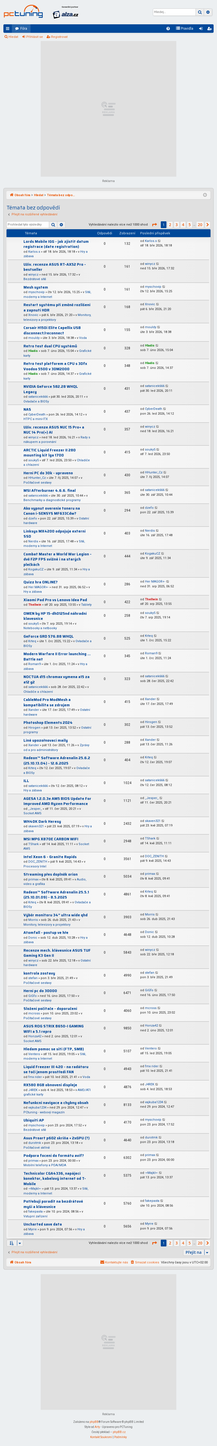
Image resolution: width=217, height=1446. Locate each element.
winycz (33, 274)
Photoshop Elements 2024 (48, 723)
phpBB (94, 1421)
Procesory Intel (34, 866)
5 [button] (189, 224)
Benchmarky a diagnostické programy (52, 500)
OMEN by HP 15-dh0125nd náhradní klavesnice (55, 616)
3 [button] (176, 224)
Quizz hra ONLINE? (40, 582)
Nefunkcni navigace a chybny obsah (55, 1103)
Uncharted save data (42, 1224)
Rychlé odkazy (9, 30)
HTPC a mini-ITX (35, 419)
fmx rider (35, 1077)
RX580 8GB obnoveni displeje (50, 1085)
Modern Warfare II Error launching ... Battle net (57, 656)
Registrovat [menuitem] (210, 30)
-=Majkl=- (34, 1188)
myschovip (36, 292)
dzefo (32, 518)
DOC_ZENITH (37, 861)
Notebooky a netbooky (40, 628)
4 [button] (183, 224)
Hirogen (34, 728)
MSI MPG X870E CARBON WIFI (50, 839)
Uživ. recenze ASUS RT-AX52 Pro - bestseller (54, 267)
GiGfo (32, 996)
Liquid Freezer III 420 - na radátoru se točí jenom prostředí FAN (55, 1069)
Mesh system (35, 287)
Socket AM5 (32, 813)
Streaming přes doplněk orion (50, 874)
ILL (26, 781)
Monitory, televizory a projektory (46, 925)
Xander (33, 710)
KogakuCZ (36, 569)
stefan (33, 978)
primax (33, 879)
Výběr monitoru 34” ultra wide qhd (55, 915)
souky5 (33, 460)
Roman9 (34, 664)
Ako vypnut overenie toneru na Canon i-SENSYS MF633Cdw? (51, 511)
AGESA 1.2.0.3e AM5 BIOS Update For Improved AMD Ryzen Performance (57, 801)
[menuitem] (168, 28)
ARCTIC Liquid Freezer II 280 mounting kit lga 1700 (49, 452)
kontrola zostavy (39, 973)
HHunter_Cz (37, 478)
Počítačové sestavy (37, 482)
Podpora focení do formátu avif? (53, 1156)
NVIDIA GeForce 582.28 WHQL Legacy (50, 389)
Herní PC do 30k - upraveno (48, 473)
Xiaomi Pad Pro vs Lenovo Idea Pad (55, 600)
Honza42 (34, 1036)
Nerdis (33, 541)
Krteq (32, 641)
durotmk (34, 1143)
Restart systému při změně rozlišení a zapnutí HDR (56, 307)
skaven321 (36, 826)
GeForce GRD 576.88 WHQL (48, 636)
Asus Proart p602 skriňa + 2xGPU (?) (56, 1138)
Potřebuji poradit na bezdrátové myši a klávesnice (53, 1204)
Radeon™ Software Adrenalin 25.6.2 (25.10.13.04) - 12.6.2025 (56, 760)
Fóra (23, 29)
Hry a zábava (32, 592)
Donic (32, 938)
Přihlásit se (34, 37)
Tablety (86, 605)
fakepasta (35, 1211)
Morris (33, 920)
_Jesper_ (35, 809)
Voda (83, 338)
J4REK (33, 1090)
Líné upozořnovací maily (45, 740)
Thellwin (34, 605)
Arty (97, 1426)
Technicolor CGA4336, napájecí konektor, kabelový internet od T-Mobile (54, 1178)
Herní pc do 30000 (40, 991)
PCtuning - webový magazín (44, 1112)
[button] (154, 224)
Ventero (34, 1054)
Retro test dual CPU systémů (50, 346)
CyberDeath (36, 414)
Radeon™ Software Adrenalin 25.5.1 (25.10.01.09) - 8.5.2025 (56, 894)
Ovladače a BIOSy (36, 401)
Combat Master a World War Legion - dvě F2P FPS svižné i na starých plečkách (57, 559)
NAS (27, 409)
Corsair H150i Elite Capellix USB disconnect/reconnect (52, 330)
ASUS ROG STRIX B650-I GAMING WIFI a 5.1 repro (53, 1028)
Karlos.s (34, 252)
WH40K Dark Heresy (42, 821)
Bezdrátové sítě (34, 279)
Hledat (13, 37)
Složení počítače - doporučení (50, 1009)
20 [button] (200, 224)
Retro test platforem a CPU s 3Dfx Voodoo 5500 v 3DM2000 (55, 366)
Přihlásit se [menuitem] (202, 30)
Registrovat (59, 37)
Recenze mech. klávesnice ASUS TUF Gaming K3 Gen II (57, 953)
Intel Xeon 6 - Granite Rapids (50, 857)
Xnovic (33, 315)
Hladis (33, 351)
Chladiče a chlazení (38, 692)
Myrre (32, 1229)
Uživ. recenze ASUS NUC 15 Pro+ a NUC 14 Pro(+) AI (53, 430)
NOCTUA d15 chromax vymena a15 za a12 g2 (56, 679)
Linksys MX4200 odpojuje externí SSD (54, 534)
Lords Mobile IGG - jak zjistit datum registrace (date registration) (56, 244)
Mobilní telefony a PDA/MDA (44, 1165)
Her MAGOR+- (38, 587)
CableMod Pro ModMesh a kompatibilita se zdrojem (47, 702)
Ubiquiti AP (33, 1120)
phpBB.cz (119, 1432)
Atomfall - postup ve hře (45, 933)
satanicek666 (38, 397)
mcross (34, 1013)
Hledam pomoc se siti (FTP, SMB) (53, 1049)
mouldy (34, 338)
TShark (33, 844)
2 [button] (170, 224)
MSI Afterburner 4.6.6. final (49, 490)
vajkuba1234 (37, 1107)
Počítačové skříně (36, 1148)
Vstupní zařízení (35, 1216)
